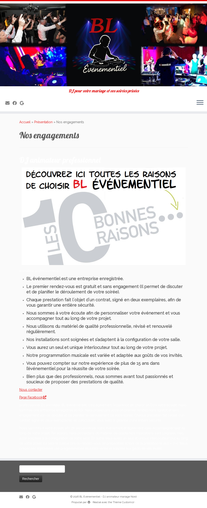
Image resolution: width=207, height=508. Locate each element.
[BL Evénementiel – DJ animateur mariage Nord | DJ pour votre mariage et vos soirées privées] (103, 44)
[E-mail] (9, 103)
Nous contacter (30, 390)
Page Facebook (32, 397)
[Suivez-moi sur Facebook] (16, 103)
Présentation (43, 122)
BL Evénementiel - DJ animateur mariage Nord (108, 496)
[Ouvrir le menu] (200, 103)
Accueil (25, 122)
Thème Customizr (123, 502)
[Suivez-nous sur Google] (23, 103)
